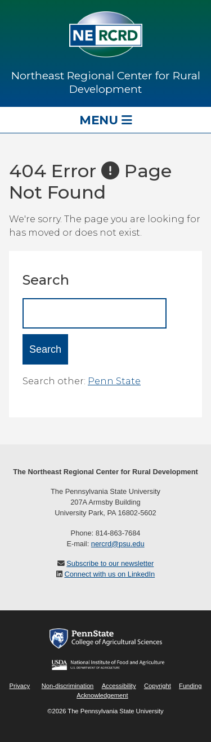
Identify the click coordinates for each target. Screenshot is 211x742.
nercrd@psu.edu (118, 543)
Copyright (157, 685)
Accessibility (119, 685)
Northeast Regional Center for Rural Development (105, 82)
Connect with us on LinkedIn (109, 574)
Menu (105, 120)
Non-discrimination (68, 685)
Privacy (19, 685)
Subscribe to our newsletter (110, 563)
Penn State (114, 381)
